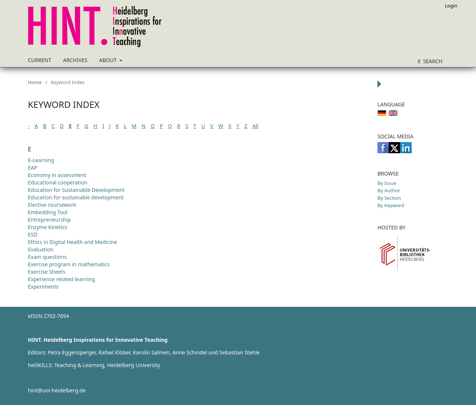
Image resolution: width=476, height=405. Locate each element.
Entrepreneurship (49, 219)
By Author (388, 190)
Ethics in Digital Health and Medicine (72, 241)
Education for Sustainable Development (76, 189)
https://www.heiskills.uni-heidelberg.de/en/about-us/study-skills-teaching (117, 377)
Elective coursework (52, 204)
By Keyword (390, 205)
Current (39, 60)
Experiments (43, 286)
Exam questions (47, 256)
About (108, 60)
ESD (33, 234)
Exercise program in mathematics (69, 264)
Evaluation (41, 249)
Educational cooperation (57, 182)
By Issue (386, 183)
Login (451, 5)
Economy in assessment (57, 175)
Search (432, 61)
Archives (75, 60)
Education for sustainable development (75, 197)
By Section (389, 198)
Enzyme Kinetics (47, 227)
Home (35, 82)
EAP (32, 167)
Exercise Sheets (46, 271)
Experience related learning (61, 279)
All (255, 125)
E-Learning (41, 160)
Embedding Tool (47, 212)
